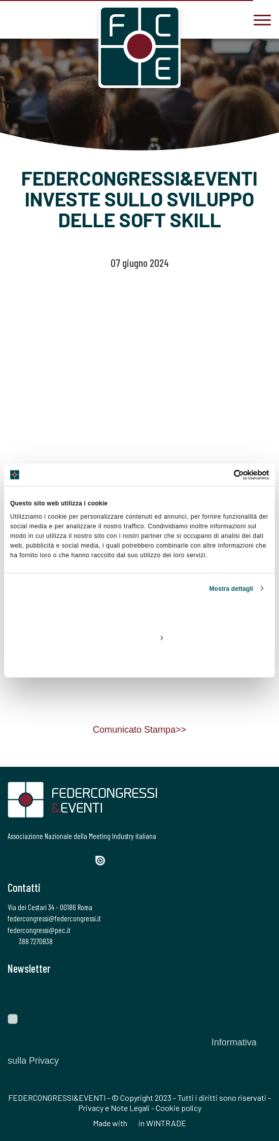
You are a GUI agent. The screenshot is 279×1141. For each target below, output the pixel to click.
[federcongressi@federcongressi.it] (45, 19)
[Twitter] (30, 859)
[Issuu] (104, 860)
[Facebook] (14, 859)
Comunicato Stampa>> (139, 730)
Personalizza (140, 637)
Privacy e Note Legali (114, 1108)
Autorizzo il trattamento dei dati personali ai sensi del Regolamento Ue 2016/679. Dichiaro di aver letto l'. (132, 1042)
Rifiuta (139, 660)
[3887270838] (15, 19)
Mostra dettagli (231, 588)
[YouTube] (84, 859)
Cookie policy (178, 1108)
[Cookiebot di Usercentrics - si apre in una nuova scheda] (224, 475)
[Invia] (256, 994)
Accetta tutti (139, 613)
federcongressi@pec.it (39, 930)
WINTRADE (166, 1123)
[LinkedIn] (66, 859)
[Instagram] (48, 859)
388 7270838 (30, 941)
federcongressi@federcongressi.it (54, 918)
